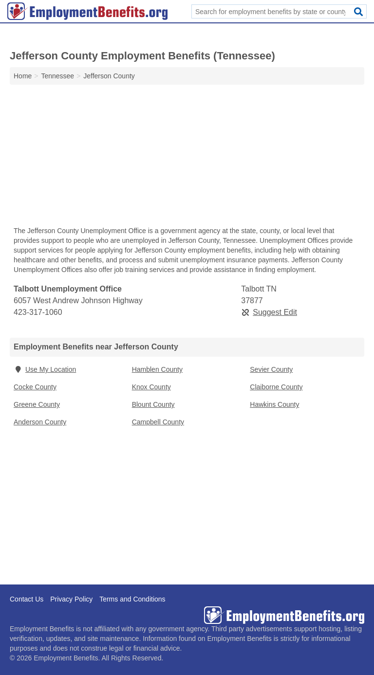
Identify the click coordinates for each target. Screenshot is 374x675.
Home (23, 76)
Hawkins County (274, 404)
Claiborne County (276, 387)
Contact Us (26, 599)
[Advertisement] (187, 158)
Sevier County (271, 369)
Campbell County (158, 422)
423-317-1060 (38, 312)
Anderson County (40, 422)
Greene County (37, 404)
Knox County (151, 387)
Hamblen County (157, 369)
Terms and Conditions (132, 599)
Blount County (153, 404)
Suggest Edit (269, 312)
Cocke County (35, 387)
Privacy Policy (71, 599)
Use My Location (45, 369)
